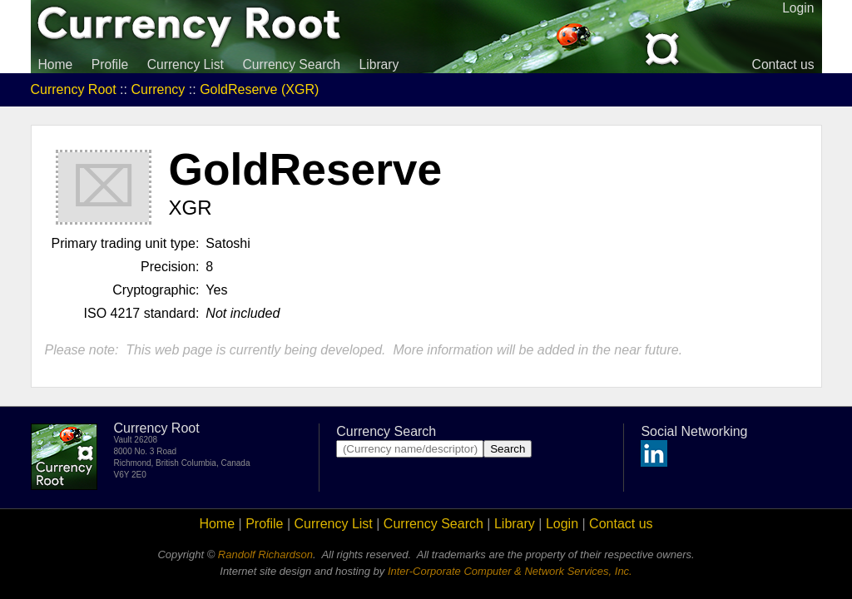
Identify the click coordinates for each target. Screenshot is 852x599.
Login (562, 524)
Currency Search (291, 64)
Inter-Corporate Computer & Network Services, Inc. (510, 571)
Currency (158, 89)
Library (379, 64)
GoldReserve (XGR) (259, 89)
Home (55, 64)
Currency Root (73, 89)
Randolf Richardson (265, 554)
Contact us (783, 64)
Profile (110, 64)
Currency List (185, 64)
